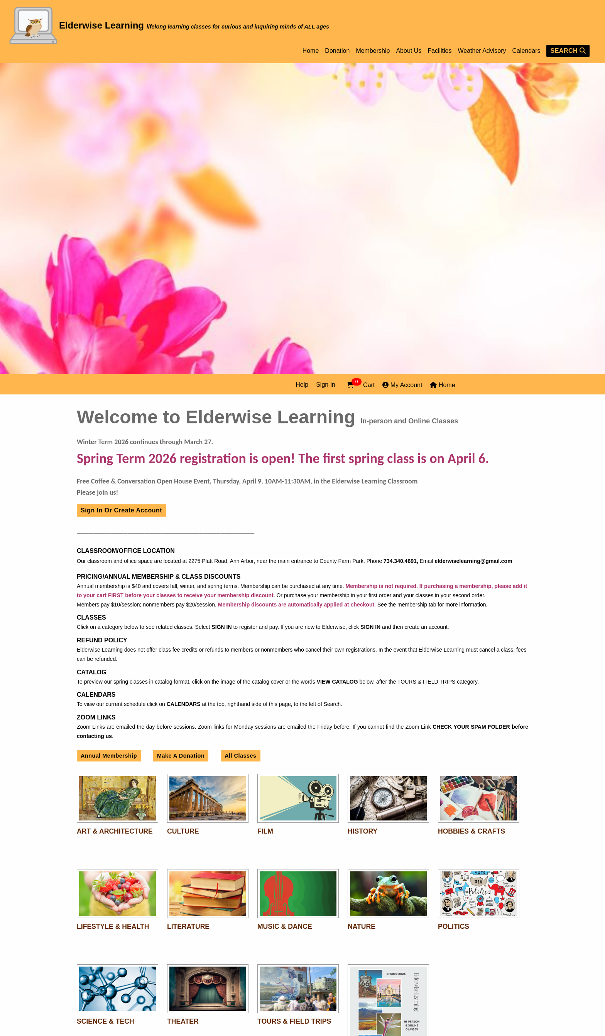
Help (302, 384)
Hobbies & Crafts (471, 831)
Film (265, 831)
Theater (183, 1021)
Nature (361, 926)
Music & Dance (284, 926)
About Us (408, 51)
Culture (183, 831)
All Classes (240, 756)
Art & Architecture (115, 831)
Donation (337, 51)
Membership (373, 51)
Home (310, 51)
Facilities (439, 51)
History (362, 831)
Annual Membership (109, 756)
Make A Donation (180, 756)
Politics (453, 926)
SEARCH (568, 50)
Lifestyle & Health (113, 926)
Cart (361, 384)
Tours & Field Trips (294, 1021)
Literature (188, 926)
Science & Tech (105, 1021)
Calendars (526, 51)
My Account (402, 385)
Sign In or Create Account (121, 510)
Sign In (325, 384)
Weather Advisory (482, 51)
